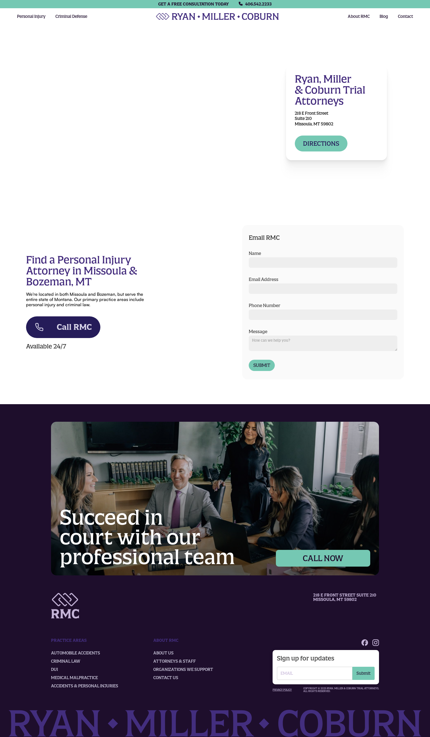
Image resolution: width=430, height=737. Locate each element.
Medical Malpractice (74, 678)
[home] (217, 16)
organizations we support (183, 669)
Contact (405, 16)
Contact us (165, 678)
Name (255, 253)
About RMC (359, 16)
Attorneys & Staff (174, 661)
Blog (384, 16)
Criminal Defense (71, 16)
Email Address (263, 279)
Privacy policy (282, 689)
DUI (54, 669)
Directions (321, 143)
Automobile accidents (75, 653)
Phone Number (264, 305)
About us (163, 653)
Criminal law (65, 661)
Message (258, 331)
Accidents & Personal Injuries (84, 686)
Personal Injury (31, 16)
